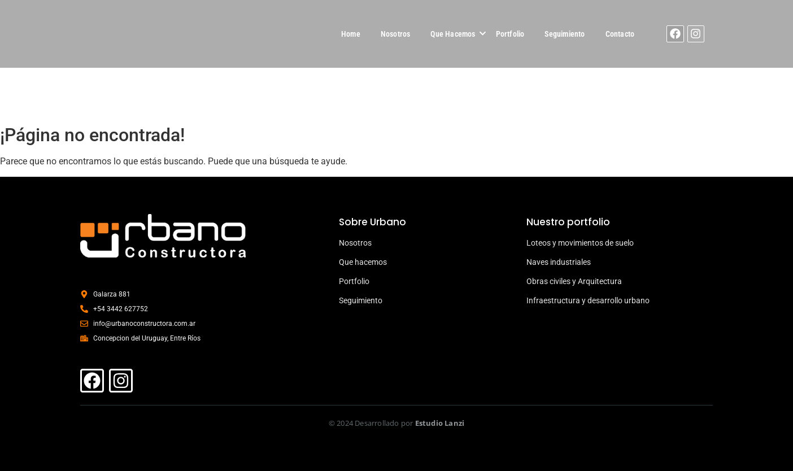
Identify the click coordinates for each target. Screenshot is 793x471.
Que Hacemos (452, 33)
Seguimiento (564, 33)
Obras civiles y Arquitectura (574, 281)
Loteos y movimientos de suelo (580, 242)
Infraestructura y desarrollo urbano (588, 300)
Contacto (620, 33)
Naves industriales (558, 262)
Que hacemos (363, 262)
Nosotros (396, 33)
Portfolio (510, 33)
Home (350, 33)
